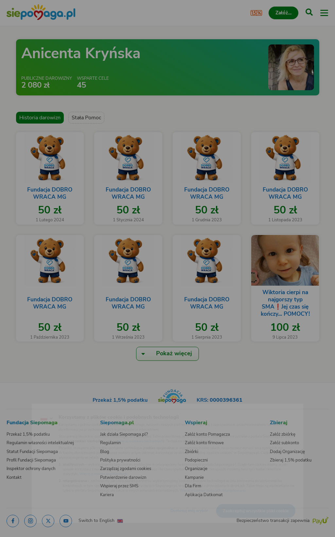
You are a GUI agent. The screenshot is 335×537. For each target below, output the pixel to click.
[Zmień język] (18, 407)
